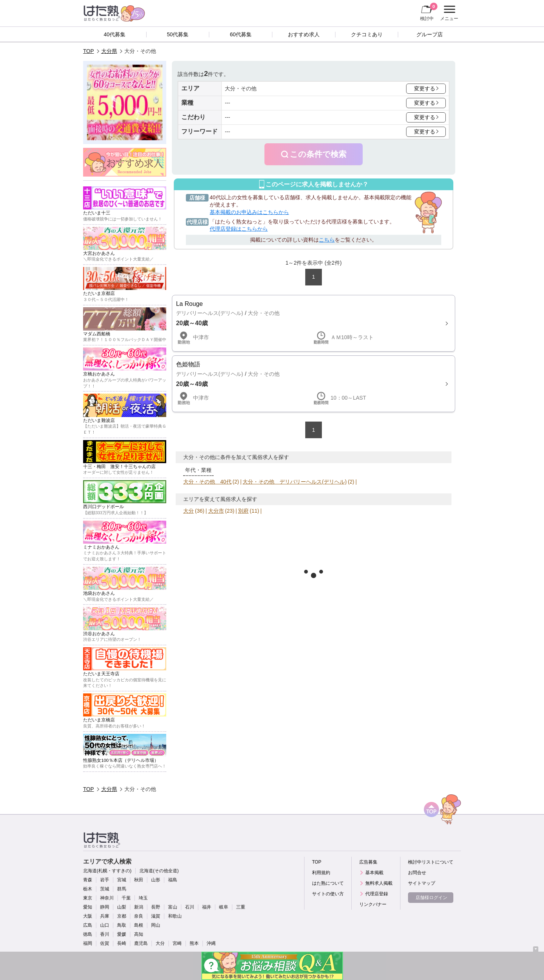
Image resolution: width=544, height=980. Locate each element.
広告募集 (368, 862)
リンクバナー (372, 904)
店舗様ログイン (431, 897)
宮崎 (177, 943)
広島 (87, 925)
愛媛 (121, 934)
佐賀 (104, 943)
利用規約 (321, 872)
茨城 (104, 889)
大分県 (109, 51)
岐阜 (223, 907)
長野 (155, 907)
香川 (104, 934)
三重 (240, 907)
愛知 (87, 907)
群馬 (121, 889)
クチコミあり (367, 34)
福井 (206, 907)
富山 (172, 907)
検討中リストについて (430, 862)
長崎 (121, 943)
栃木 (87, 889)
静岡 (104, 907)
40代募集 (115, 34)
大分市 (216, 511)
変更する (424, 88)
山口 (104, 925)
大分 (188, 511)
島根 (138, 925)
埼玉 (143, 898)
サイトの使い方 (328, 893)
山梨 (121, 907)
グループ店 (429, 34)
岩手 (104, 879)
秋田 (138, 879)
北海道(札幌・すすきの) (107, 870)
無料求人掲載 (379, 883)
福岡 (87, 943)
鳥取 (121, 925)
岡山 (155, 925)
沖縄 (211, 943)
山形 (155, 879)
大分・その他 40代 (207, 482)
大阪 (87, 916)
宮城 (121, 879)
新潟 (138, 907)
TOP (88, 51)
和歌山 (175, 916)
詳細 (313, 323)
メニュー (448, 13)
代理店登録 (376, 893)
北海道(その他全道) (159, 870)
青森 (87, 879)
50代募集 (178, 34)
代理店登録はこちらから (239, 229)
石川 (189, 907)
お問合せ (417, 872)
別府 (243, 511)
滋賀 (155, 916)
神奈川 (107, 898)
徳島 (87, 934)
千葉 (126, 898)
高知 (138, 934)
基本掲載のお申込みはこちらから (249, 212)
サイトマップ (421, 883)
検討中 (428, 12)
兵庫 (104, 916)
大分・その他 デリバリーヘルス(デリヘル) (294, 482)
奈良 (138, 916)
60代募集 (241, 34)
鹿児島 (141, 943)
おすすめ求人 (304, 34)
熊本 (194, 943)
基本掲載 (374, 872)
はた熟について (328, 883)
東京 (87, 898)
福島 (172, 879)
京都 (121, 916)
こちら (327, 240)
